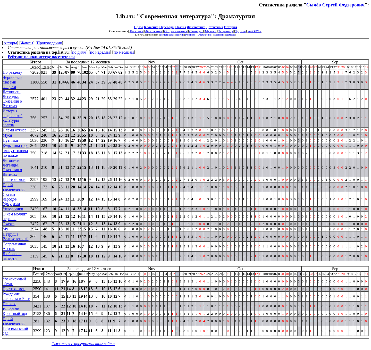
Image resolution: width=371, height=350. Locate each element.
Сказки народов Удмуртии (11, 199)
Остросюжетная (175, 31)
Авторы (10, 43)
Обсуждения (205, 34)
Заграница (225, 31)
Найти (179, 34)
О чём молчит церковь (15, 216)
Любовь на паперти (12, 256)
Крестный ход (15, 313)
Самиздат (196, 31)
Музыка (210, 31)
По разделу (12, 72)
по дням (79, 52)
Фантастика (196, 27)
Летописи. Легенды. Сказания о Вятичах (12, 99)
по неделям (100, 52)
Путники (10, 140)
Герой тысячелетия (13, 186)
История (230, 27)
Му (5, 229)
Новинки (219, 34)
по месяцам (124, 52)
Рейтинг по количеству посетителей (41, 57)
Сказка (8, 224)
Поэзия (180, 27)
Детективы (214, 27)
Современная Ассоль (14, 246)
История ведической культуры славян (12, 118)
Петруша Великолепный (16, 236)
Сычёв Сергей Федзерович (335, 4)
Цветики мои (14, 179)
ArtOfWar (254, 31)
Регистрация (167, 34)
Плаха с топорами (11, 306)
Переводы (166, 27)
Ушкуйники (13, 209)
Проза (138, 27)
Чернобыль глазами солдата (12, 82)
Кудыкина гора (16, 145)
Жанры (27, 43)
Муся (7, 135)
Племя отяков (15, 130)
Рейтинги (190, 34)
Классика (151, 27)
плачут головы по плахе (15, 152)
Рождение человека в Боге (16, 296)
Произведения (49, 43)
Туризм (240, 31)
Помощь (230, 34)
